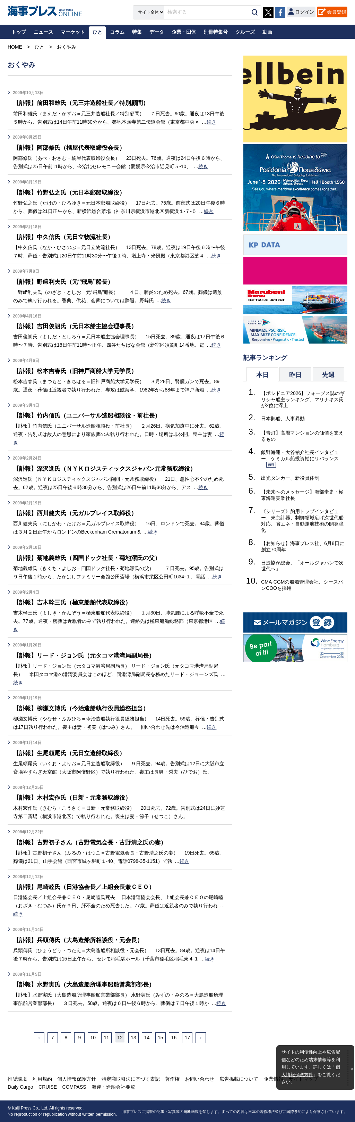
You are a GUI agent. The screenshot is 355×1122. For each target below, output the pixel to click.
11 (106, 1037)
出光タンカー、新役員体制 (290, 478)
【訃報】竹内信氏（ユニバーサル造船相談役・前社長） (91, 415)
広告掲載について (237, 1079)
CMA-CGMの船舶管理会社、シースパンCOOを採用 (302, 585)
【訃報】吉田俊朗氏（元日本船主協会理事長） (78, 326)
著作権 (171, 1079)
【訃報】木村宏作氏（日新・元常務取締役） (75, 797)
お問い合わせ (198, 1079)
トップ (18, 32)
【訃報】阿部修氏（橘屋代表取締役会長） (72, 147)
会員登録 (336, 12)
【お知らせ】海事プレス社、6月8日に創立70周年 (302, 546)
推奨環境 (17, 1079)
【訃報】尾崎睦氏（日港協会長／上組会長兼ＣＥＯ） (88, 886)
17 (187, 1037)
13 (133, 1037)
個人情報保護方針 (76, 1079)
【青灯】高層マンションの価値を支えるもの (302, 436)
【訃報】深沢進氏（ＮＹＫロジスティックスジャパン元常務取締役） (110, 468)
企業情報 (272, 1079)
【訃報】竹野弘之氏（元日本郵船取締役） (72, 192)
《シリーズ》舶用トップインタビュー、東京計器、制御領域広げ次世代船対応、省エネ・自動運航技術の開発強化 (302, 521)
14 (147, 1037)
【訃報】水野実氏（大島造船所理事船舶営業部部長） (88, 984)
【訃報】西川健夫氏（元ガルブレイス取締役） (78, 513)
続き (211, 122)
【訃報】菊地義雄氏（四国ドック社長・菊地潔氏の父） (91, 557)
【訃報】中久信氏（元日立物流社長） (66, 236)
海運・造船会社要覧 (113, 1087)
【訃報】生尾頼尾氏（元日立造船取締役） (72, 753)
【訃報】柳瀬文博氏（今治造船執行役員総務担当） (85, 708)
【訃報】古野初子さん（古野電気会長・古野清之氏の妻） (94, 842)
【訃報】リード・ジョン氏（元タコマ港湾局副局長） (88, 655)
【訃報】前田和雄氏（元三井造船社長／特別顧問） (85, 102)
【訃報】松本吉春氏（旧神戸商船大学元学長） (78, 371)
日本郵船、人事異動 (283, 418)
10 (93, 1037)
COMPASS (74, 1087)
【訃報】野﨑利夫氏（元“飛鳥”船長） (66, 281)
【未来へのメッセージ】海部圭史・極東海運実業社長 (302, 495)
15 (160, 1037)
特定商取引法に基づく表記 (130, 1079)
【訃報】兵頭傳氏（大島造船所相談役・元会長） (81, 940)
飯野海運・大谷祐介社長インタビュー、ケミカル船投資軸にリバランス (300, 458)
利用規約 (42, 1079)
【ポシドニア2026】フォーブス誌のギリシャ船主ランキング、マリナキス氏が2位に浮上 (303, 399)
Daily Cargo (20, 1087)
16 (174, 1037)
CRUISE (47, 1087)
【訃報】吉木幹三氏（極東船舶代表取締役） (75, 602)
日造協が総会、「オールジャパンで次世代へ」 (302, 566)
